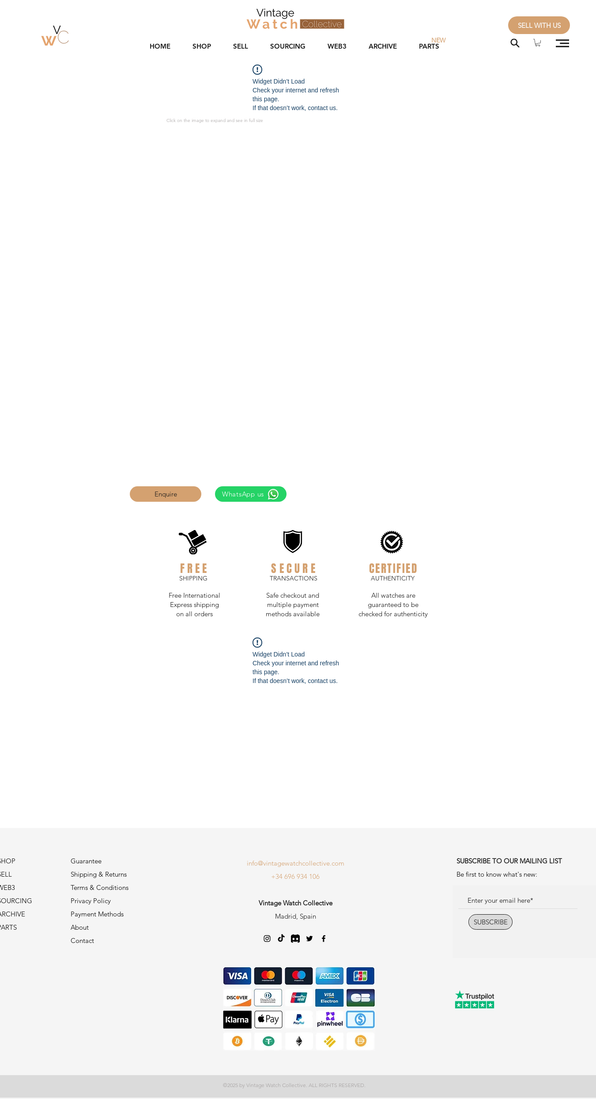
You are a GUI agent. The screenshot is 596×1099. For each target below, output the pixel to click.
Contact (82, 940)
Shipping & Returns (99, 874)
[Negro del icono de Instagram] (267, 938)
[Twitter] (309, 938)
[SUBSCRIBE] (490, 922)
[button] (537, 42)
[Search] (515, 43)
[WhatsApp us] (251, 494)
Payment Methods (98, 914)
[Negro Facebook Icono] (323, 938)
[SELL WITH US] (539, 25)
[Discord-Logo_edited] (295, 938)
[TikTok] (281, 938)
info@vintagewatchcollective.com (295, 863)
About (80, 927)
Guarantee (86, 861)
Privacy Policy (91, 901)
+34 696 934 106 (295, 876)
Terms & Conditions (99, 887)
